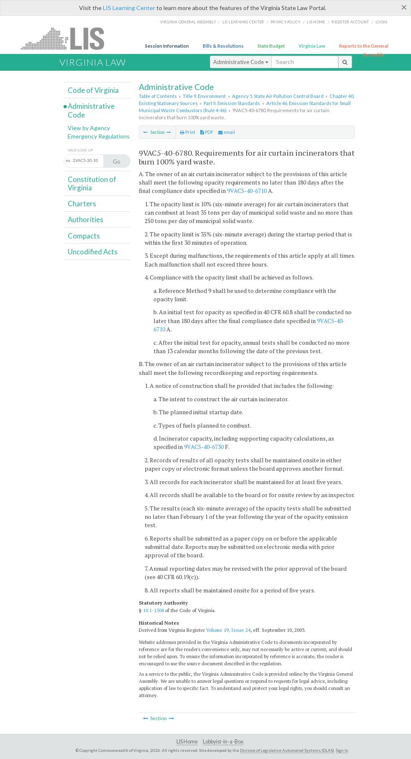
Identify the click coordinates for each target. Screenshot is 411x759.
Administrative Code (240, 62)
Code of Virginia (93, 90)
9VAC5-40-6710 (247, 191)
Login (381, 22)
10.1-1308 (153, 610)
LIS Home (187, 741)
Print (187, 132)
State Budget (271, 46)
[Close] (404, 7)
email (226, 132)
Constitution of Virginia (92, 183)
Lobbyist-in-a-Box (223, 741)
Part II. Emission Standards (232, 103)
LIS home (316, 22)
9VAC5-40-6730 (204, 447)
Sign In (342, 750)
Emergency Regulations (99, 136)
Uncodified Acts (92, 251)
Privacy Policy (286, 22)
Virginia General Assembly (188, 22)
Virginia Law (312, 46)
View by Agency (89, 127)
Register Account (350, 22)
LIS (67, 38)
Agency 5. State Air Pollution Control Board (278, 96)
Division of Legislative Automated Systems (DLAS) (287, 750)
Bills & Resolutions (223, 46)
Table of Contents (158, 96)
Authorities (85, 219)
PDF (206, 132)
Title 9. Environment (204, 96)
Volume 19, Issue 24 (228, 630)
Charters (82, 203)
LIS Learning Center (129, 7)
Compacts (84, 235)
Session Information (167, 46)
